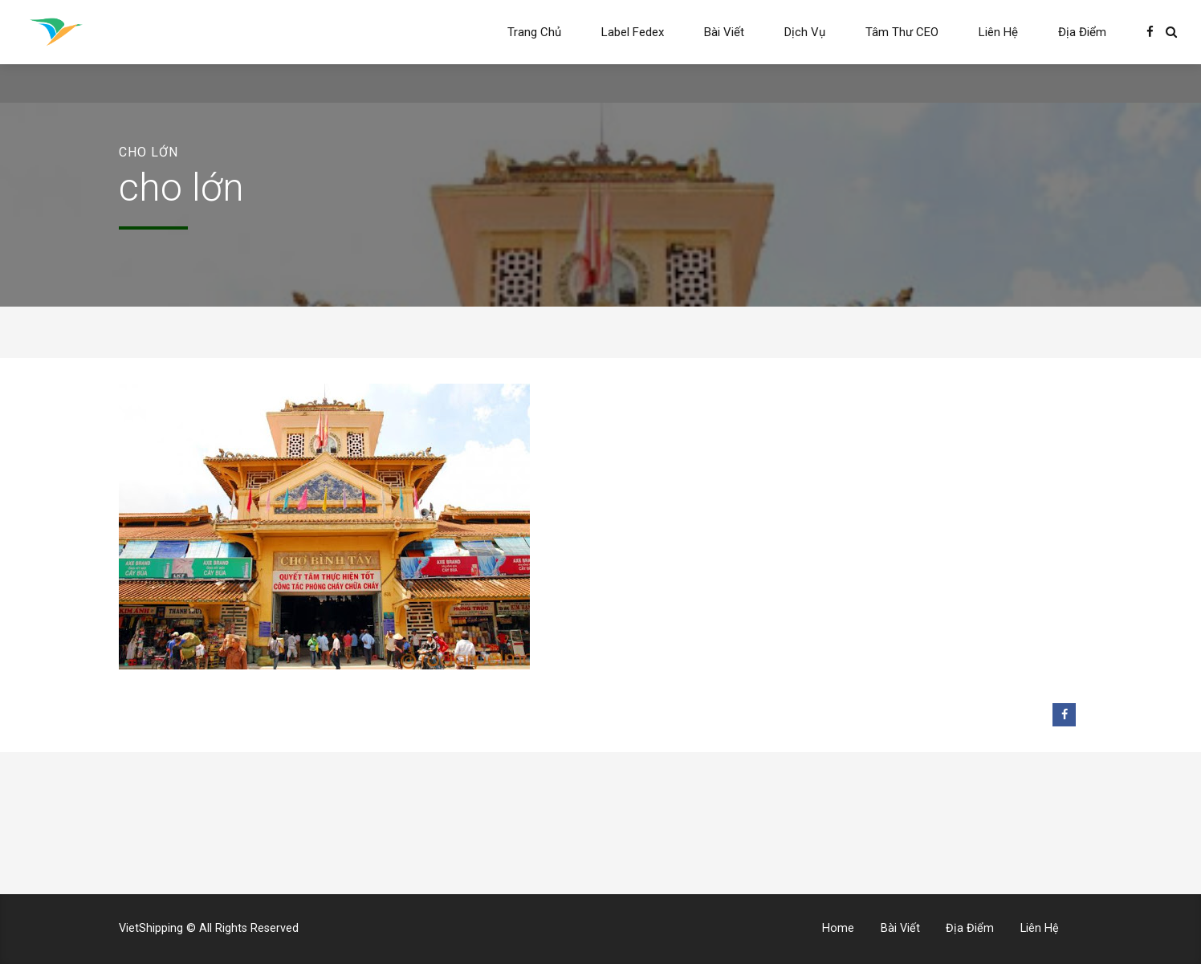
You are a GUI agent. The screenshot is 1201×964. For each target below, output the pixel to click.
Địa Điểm (1082, 32)
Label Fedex (632, 32)
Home (838, 928)
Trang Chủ (534, 32)
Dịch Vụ (804, 32)
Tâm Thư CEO (901, 32)
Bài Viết (724, 32)
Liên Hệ (998, 32)
